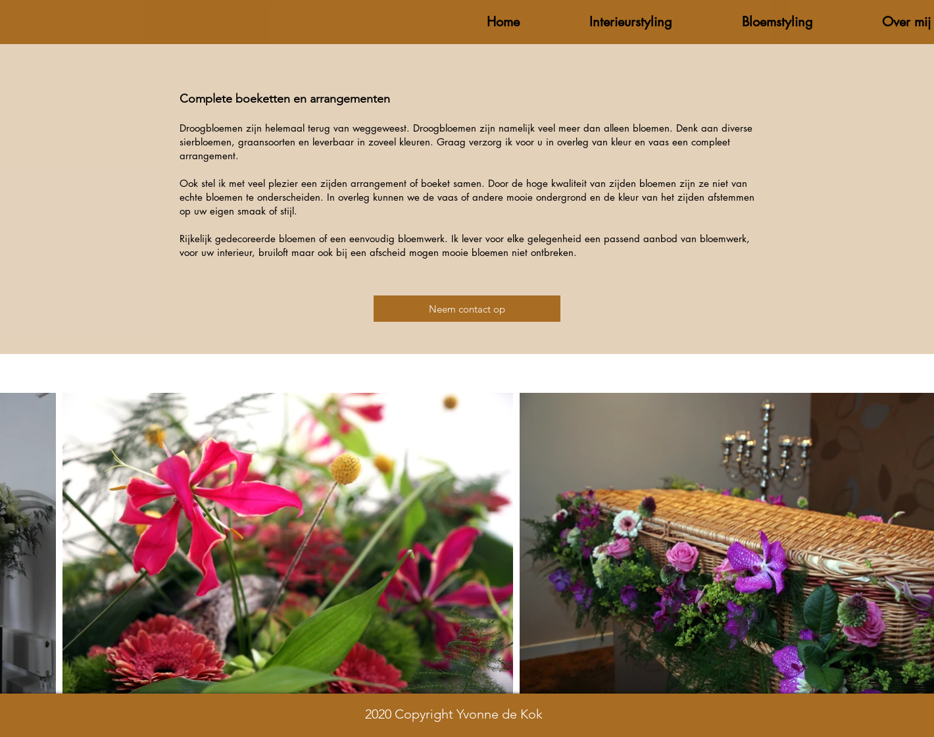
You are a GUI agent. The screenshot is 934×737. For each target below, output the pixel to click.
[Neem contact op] (467, 308)
